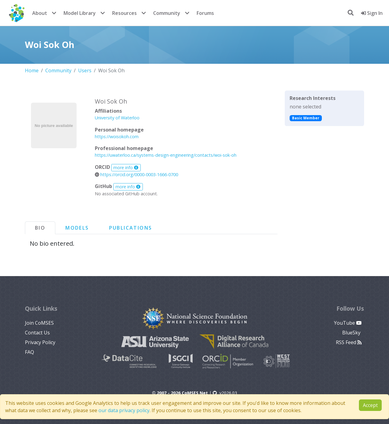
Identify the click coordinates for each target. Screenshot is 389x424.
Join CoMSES (39, 323)
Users (84, 70)
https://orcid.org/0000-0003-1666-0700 (136, 174)
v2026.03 (225, 393)
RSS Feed (349, 342)
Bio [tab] (40, 227)
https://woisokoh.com (117, 136)
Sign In (372, 13)
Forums (205, 13)
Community (166, 13)
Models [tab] (77, 227)
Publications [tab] (130, 227)
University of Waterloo (117, 118)
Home (32, 70)
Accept (370, 405)
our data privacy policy (124, 410)
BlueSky (352, 332)
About (39, 13)
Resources (124, 13)
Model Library (80, 13)
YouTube (348, 323)
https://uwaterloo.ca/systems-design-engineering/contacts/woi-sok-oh (165, 155)
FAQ (29, 352)
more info (125, 167)
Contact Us (37, 332)
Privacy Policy (40, 342)
